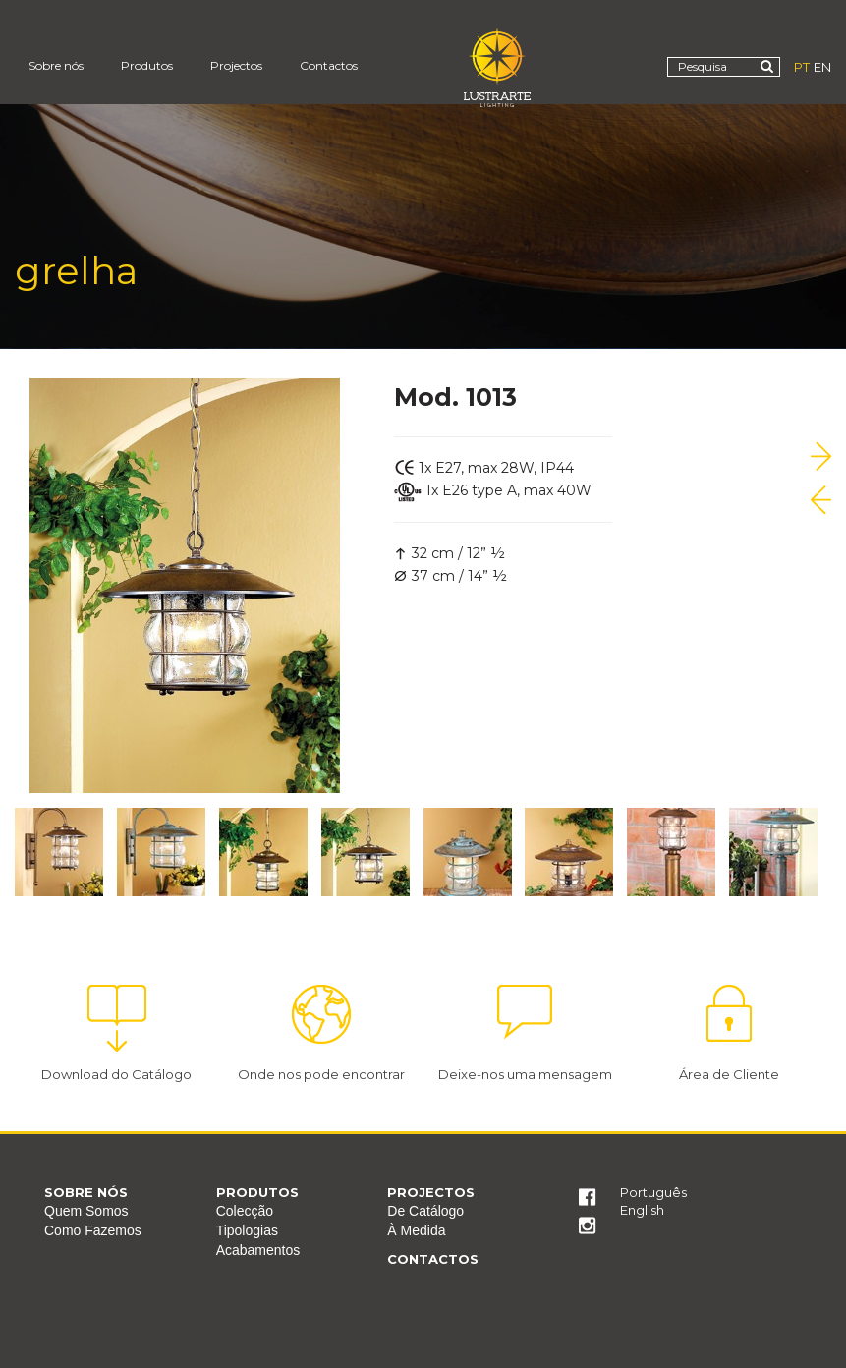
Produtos (147, 65)
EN (822, 67)
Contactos (329, 65)
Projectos (236, 65)
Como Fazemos (92, 1230)
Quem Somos (86, 1211)
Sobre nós (56, 65)
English (642, 1210)
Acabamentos (258, 1250)
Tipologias (247, 1230)
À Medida (416, 1230)
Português (653, 1192)
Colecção (244, 1211)
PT (802, 67)
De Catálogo (425, 1211)
